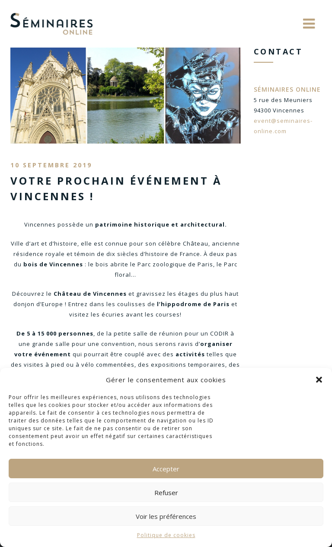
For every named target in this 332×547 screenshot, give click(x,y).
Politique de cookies (166, 535)
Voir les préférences (166, 516)
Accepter (166, 468)
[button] (319, 379)
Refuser (166, 492)
